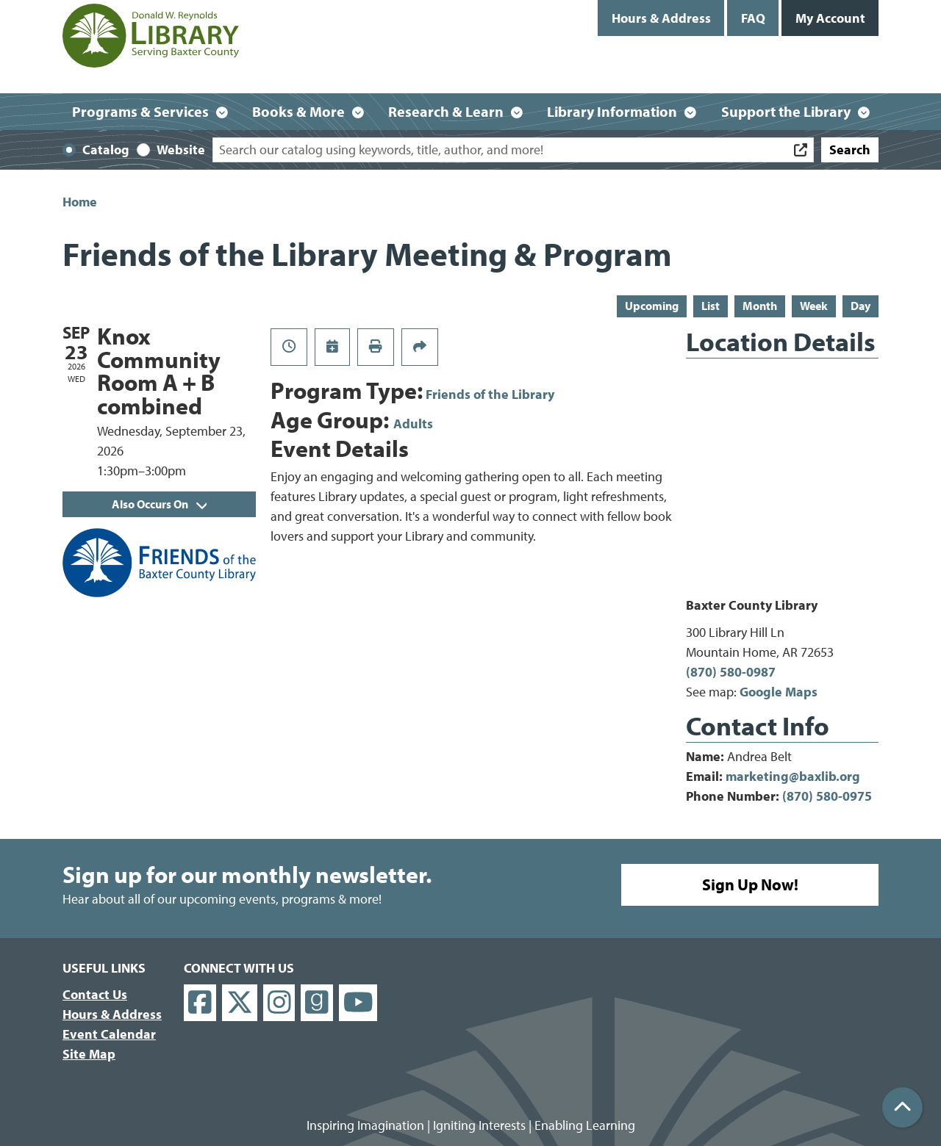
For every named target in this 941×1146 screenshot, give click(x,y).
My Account (830, 18)
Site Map (88, 1053)
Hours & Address (661, 18)
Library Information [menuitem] (612, 111)
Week (814, 305)
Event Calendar (109, 1034)
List (710, 305)
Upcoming (652, 305)
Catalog (105, 149)
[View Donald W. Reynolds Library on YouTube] (358, 1003)
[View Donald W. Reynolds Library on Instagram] (279, 1003)
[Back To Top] (902, 1107)
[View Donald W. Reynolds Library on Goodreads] (317, 1003)
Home (79, 201)
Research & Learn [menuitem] (446, 111)
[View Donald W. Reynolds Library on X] (239, 1003)
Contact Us (94, 994)
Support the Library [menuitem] (786, 111)
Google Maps (778, 691)
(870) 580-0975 (827, 796)
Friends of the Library (490, 394)
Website (181, 149)
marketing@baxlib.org (793, 776)
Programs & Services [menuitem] (140, 111)
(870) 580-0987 (731, 671)
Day (860, 305)
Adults (413, 423)
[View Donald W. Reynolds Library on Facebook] (200, 1003)
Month (760, 305)
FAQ (753, 18)
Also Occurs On (159, 504)
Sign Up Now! (750, 884)
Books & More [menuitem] (298, 111)
